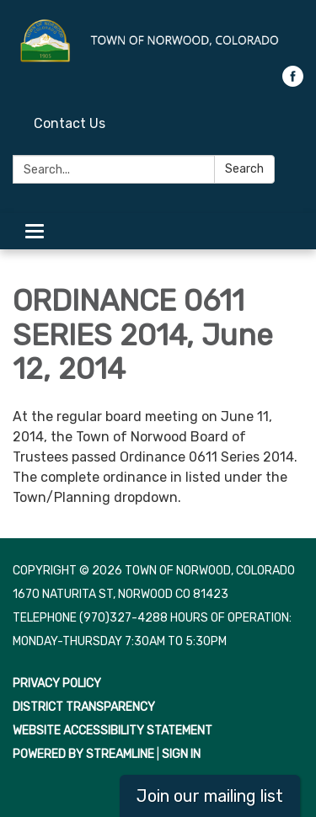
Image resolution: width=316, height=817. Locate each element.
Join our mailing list (210, 796)
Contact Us (69, 123)
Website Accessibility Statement (112, 731)
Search (244, 169)
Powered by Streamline (83, 754)
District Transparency (84, 707)
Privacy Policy (57, 683)
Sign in (181, 754)
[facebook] (292, 82)
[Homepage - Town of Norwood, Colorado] (158, 41)
